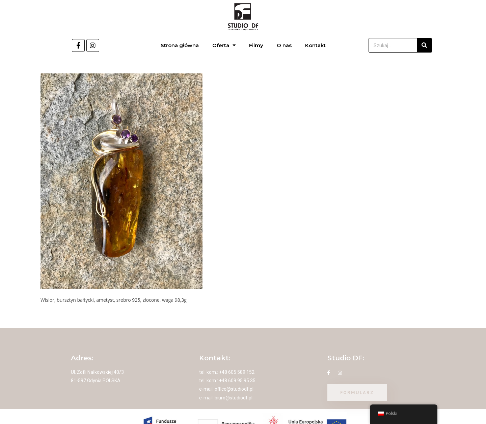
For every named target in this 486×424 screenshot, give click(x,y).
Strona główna (180, 45)
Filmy (256, 45)
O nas (284, 45)
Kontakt (315, 45)
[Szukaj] (424, 45)
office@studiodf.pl (234, 389)
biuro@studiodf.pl (233, 397)
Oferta (224, 45)
